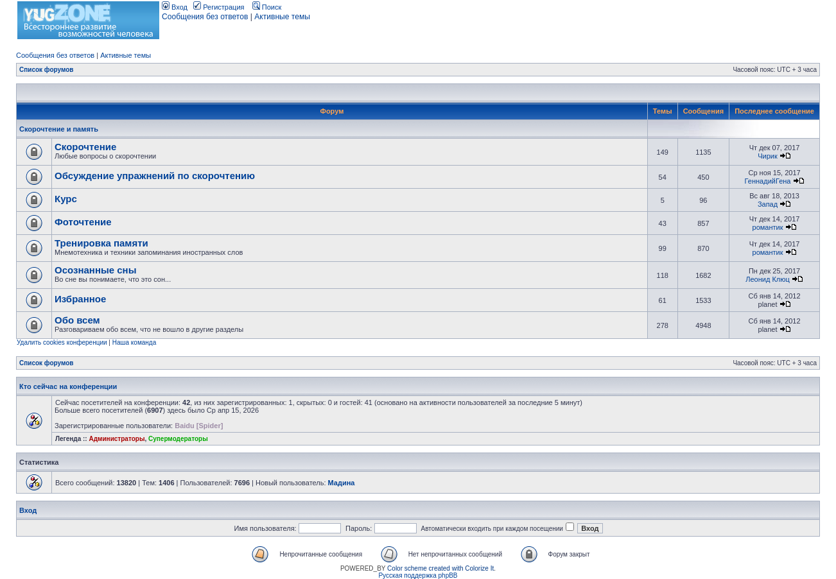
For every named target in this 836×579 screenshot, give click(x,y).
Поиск (267, 7)
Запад (768, 204)
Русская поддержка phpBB (417, 575)
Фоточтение (83, 221)
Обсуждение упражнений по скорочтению (155, 175)
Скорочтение (85, 146)
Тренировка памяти (101, 243)
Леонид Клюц (767, 279)
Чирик (768, 156)
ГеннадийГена (768, 181)
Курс (66, 198)
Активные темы (282, 16)
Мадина (341, 483)
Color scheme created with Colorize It (440, 568)
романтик (768, 227)
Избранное (80, 298)
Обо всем (77, 320)
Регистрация (218, 7)
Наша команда (134, 342)
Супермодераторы (178, 438)
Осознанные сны (96, 269)
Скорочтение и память (58, 129)
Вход (174, 7)
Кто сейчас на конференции (68, 386)
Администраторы (116, 438)
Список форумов (46, 69)
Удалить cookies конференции (62, 342)
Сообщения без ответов (205, 16)
